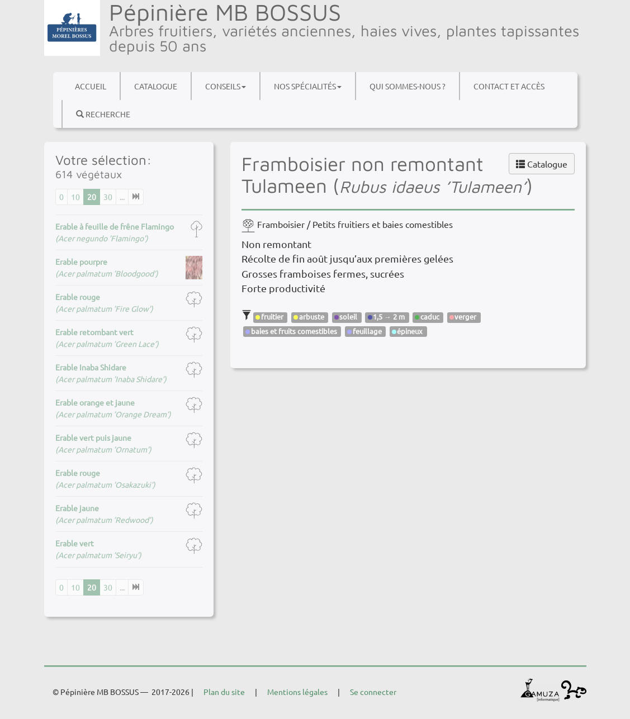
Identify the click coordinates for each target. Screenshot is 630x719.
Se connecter (373, 692)
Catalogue (155, 86)
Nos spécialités (308, 86)
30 (107, 197)
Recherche (103, 114)
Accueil (90, 86)
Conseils (225, 86)
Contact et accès (508, 86)
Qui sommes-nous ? (408, 86)
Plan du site (224, 692)
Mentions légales (297, 692)
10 (75, 197)
